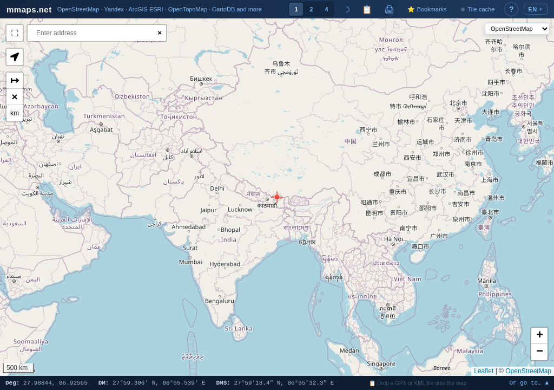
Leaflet (483, 371)
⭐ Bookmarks (426, 9)
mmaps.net (29, 9)
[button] (277, 197)
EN (535, 9)
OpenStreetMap (528, 371)
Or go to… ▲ (529, 383)
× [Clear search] (159, 33)
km (14, 113)
